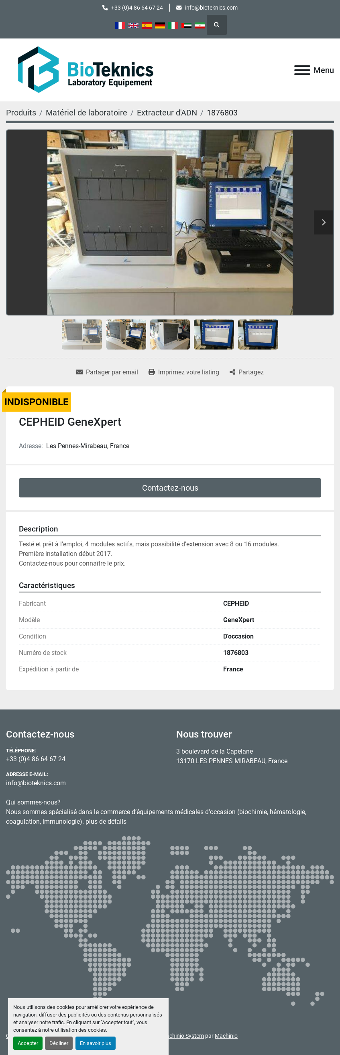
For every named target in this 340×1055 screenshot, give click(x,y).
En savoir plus (95, 1043)
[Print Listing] (183, 372)
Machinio (226, 1036)
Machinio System (182, 1036)
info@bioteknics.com (211, 7)
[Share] (246, 372)
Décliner (58, 1043)
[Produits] (21, 112)
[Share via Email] (107, 372)
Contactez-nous (170, 488)
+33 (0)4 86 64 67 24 (137, 7)
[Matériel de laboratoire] (86, 112)
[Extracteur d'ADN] (167, 112)
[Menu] (302, 70)
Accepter (28, 1043)
